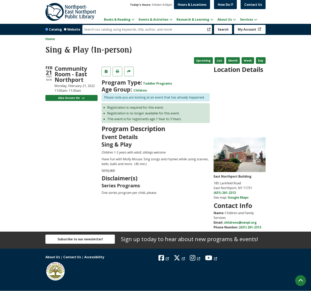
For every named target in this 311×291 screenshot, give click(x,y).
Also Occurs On (71, 98)
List (219, 60)
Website (73, 29)
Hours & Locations (192, 4)
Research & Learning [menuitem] (193, 19)
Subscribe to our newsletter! (80, 239)
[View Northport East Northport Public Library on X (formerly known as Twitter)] (180, 259)
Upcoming (203, 60)
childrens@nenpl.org (240, 222)
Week (248, 60)
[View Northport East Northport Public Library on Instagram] (195, 259)
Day (260, 60)
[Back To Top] (300, 280)
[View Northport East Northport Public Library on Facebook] (164, 259)
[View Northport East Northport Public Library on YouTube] (211, 259)
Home (50, 39)
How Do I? (225, 4)
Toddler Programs (157, 83)
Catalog (55, 29)
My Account (247, 29)
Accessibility (94, 257)
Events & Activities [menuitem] (153, 19)
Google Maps (238, 197)
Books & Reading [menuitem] (117, 19)
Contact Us (253, 4)
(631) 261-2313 (225, 192)
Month (233, 60)
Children (140, 90)
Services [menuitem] (246, 19)
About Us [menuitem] (224, 19)
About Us (52, 257)
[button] (151, 5)
